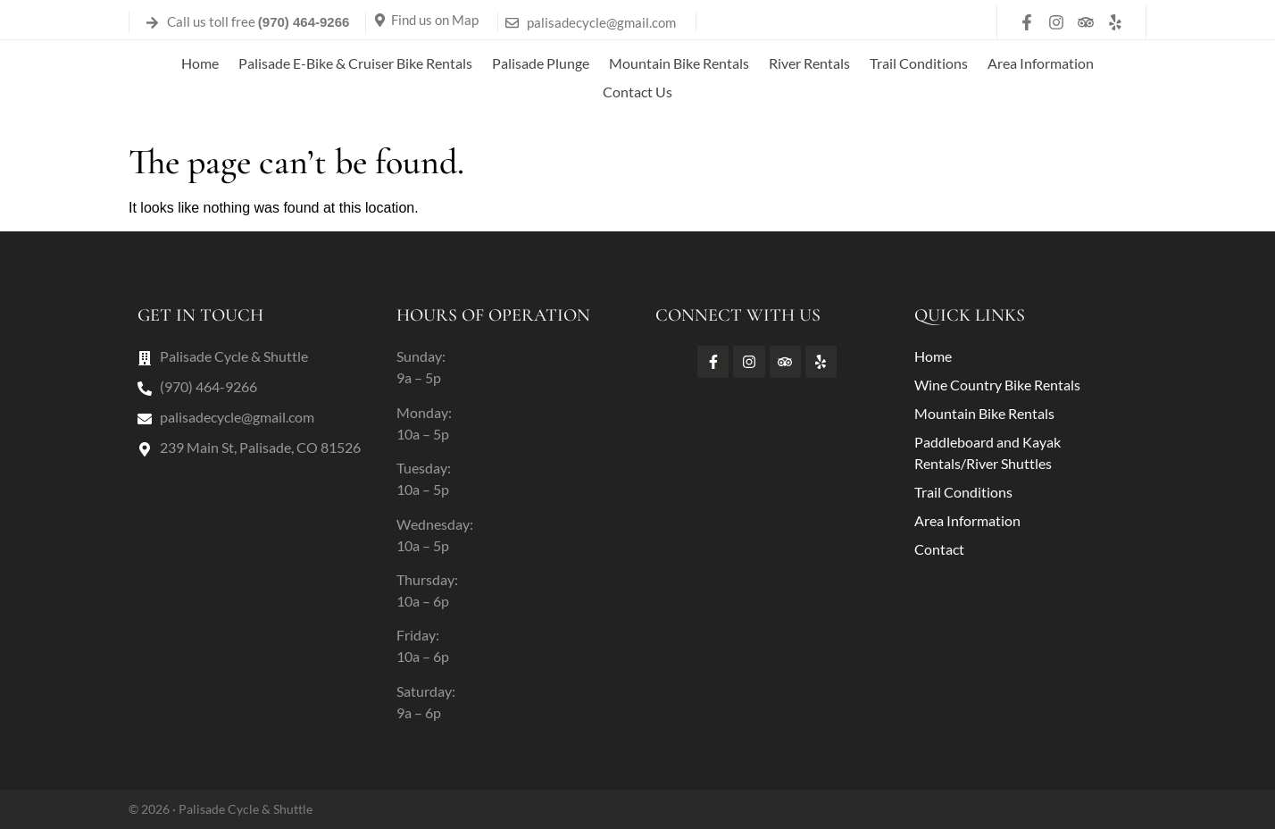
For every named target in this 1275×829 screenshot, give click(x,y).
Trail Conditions (919, 62)
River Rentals (809, 62)
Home (200, 62)
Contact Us (637, 91)
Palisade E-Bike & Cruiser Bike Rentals (355, 62)
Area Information (1041, 62)
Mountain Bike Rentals (679, 62)
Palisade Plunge (540, 62)
